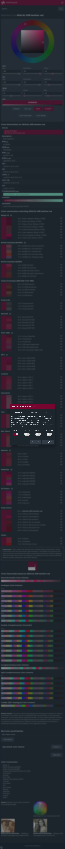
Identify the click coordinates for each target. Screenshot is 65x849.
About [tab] (47, 412)
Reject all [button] (35, 442)
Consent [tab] (18, 412)
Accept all (48, 442)
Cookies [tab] (34, 412)
